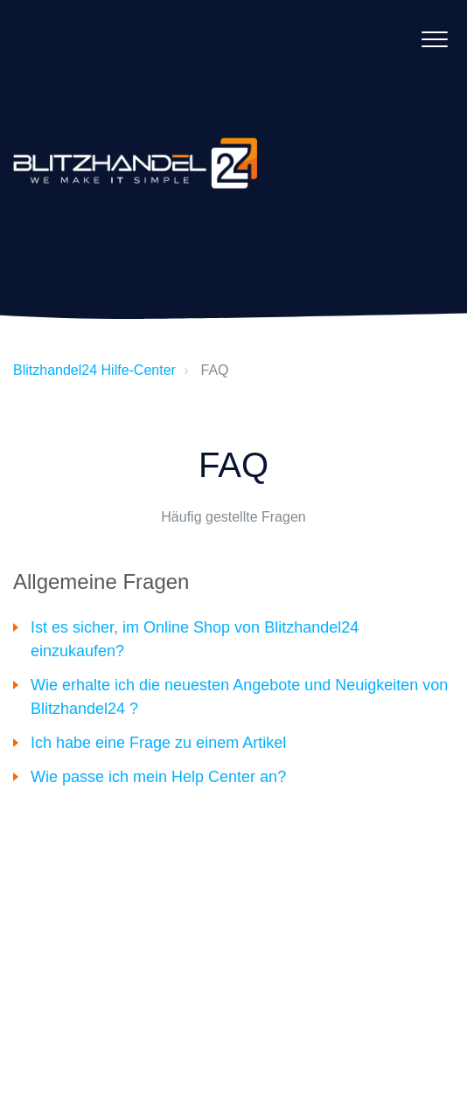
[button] (434, 39)
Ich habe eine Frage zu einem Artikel (158, 742)
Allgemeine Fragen (101, 581)
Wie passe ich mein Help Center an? (158, 777)
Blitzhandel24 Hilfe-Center (94, 370)
